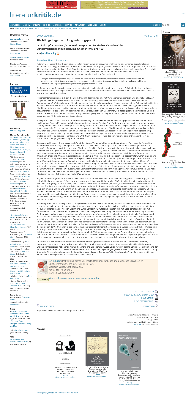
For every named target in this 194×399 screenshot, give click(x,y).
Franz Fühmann (24, 171)
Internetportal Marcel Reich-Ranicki (18, 189)
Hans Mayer (15, 53)
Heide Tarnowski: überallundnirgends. (18, 225)
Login (103, 25)
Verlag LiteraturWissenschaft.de (65, 376)
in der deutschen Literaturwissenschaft (19, 340)
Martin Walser (18, 142)
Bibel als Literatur (21, 330)
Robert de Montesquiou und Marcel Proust (20, 265)
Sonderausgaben (17, 130)
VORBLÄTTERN (151, 35)
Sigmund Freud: (20, 323)
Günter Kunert (16, 137)
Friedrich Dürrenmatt (17, 153)
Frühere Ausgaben (25, 28)
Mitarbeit (80, 25)
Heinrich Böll (15, 140)
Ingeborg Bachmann (18, 182)
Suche (156, 25)
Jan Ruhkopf (55, 260)
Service (68, 25)
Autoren (57, 25)
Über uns (92, 25)
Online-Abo (14, 75)
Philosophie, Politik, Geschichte (68, 28)
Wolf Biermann (22, 144)
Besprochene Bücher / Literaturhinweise (53, 60)
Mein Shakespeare (17, 147)
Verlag (182, 13)
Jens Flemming (48, 53)
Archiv (26, 25)
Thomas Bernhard (17, 160)
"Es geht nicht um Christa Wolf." (19, 244)
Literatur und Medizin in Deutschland (20, 272)
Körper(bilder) (15, 44)
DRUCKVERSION (149, 298)
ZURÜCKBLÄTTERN (45, 35)
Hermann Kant (16, 149)
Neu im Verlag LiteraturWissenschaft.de (173, 123)
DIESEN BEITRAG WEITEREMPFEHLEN (141, 295)
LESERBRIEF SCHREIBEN (146, 291)
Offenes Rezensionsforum (20, 57)
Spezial (36, 25)
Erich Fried (14, 166)
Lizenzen (137, 324)
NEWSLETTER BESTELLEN (146, 301)
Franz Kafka (15, 304)
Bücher (47, 25)
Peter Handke (24, 176)
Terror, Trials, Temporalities (17, 284)
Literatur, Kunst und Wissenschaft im (19, 313)
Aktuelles (15, 25)
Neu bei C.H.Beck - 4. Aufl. (173, 78)
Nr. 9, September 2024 (44, 28)
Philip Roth (27, 137)
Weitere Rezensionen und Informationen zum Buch (75, 278)
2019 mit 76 (14, 239)
